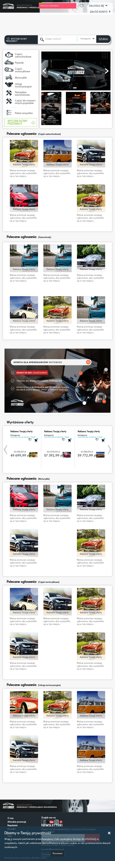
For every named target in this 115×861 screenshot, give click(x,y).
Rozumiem (57, 853)
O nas (10, 818)
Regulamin (12, 826)
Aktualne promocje (16, 822)
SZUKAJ (103, 39)
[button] (6, 450)
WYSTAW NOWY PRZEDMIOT (21, 122)
